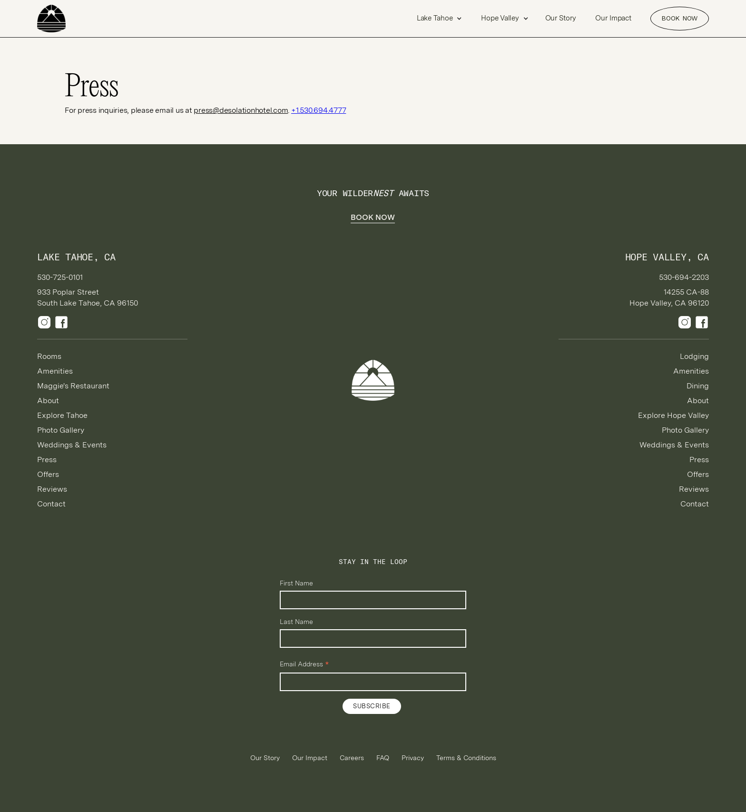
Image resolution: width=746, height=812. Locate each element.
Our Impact (613, 18)
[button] (439, 18)
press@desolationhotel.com (241, 110)
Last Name (296, 621)
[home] (70, 18)
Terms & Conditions (466, 758)
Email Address (304, 664)
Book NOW (679, 18)
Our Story (561, 18)
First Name (296, 583)
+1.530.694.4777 (318, 110)
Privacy (413, 758)
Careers (352, 758)
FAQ (382, 758)
